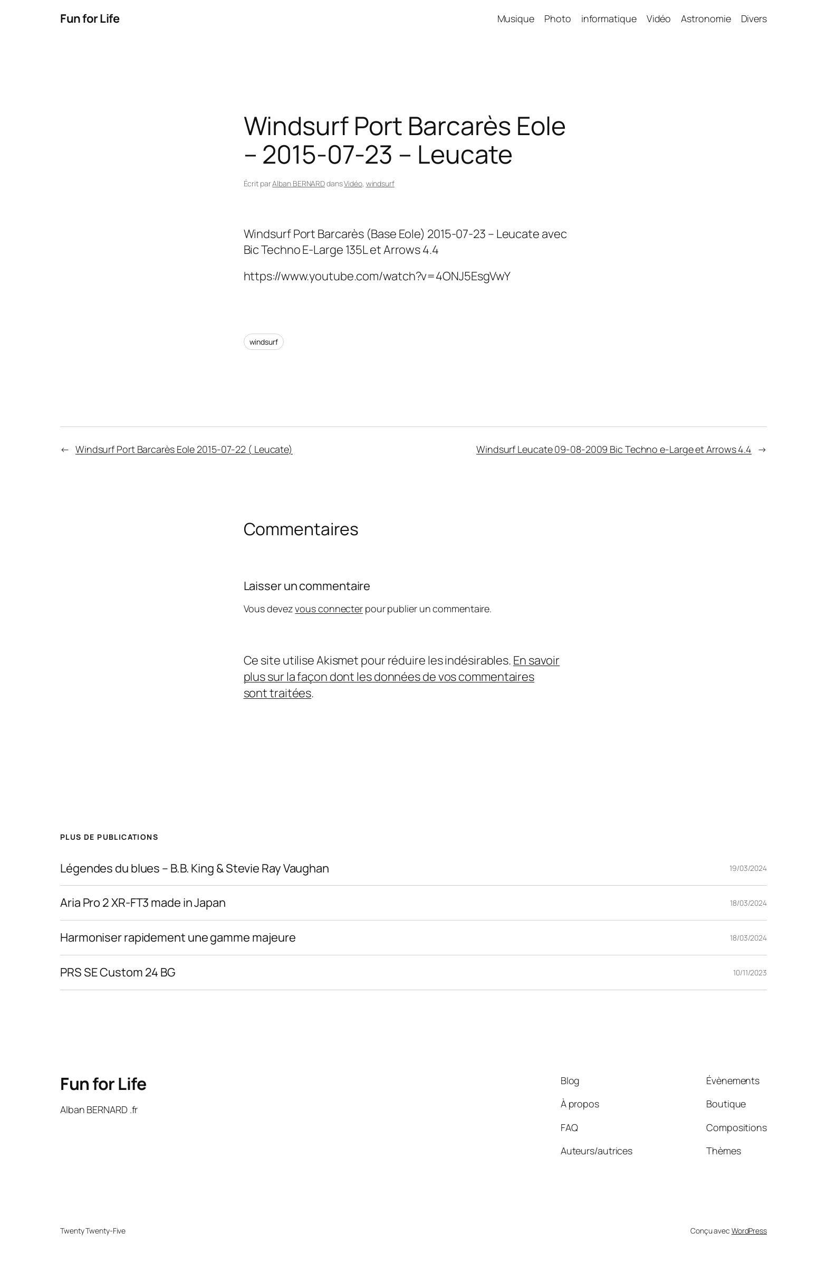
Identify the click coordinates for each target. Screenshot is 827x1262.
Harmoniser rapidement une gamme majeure (178, 937)
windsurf (380, 183)
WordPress (749, 1231)
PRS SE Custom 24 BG (118, 972)
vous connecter (329, 608)
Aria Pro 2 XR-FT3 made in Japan (143, 902)
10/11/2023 (750, 972)
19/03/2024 (748, 868)
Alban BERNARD (298, 183)
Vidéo (353, 183)
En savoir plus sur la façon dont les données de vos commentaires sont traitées (402, 676)
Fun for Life (89, 18)
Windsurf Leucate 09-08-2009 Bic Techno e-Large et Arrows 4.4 (614, 449)
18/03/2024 (748, 903)
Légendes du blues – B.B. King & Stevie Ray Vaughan (194, 868)
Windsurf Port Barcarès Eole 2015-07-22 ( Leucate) (184, 449)
